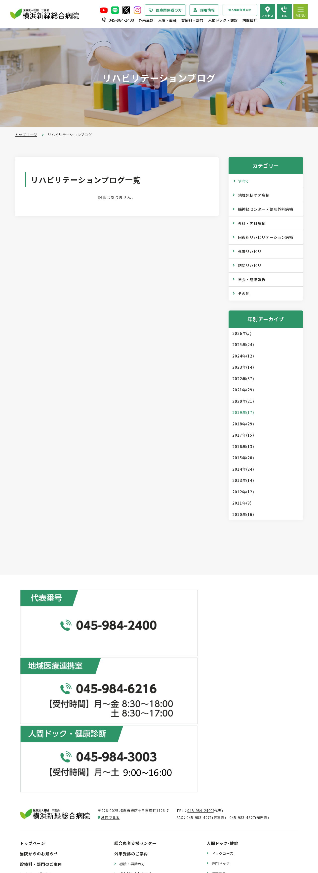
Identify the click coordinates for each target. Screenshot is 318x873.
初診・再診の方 (132, 693)
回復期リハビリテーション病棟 (265, 237)
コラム (217, 755)
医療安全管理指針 (39, 756)
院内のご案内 (223, 788)
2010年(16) (243, 514)
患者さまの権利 (38, 776)
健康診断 (219, 702)
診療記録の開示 (132, 763)
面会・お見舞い (132, 835)
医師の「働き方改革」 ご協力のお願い (151, 772)
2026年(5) (242, 333)
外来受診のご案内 (131, 683)
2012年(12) (243, 491)
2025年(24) (243, 344)
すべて (243, 181)
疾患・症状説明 (38, 703)
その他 (244, 293)
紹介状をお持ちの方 (136, 703)
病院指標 (32, 838)
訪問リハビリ (250, 265)
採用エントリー (225, 830)
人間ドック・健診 (223, 20)
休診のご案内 (130, 723)
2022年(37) (243, 378)
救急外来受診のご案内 (137, 733)
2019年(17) (243, 412)
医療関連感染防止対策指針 (47, 766)
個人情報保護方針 (239, 10)
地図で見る (110, 647)
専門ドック (221, 693)
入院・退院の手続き (136, 795)
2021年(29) (243, 389)
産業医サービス (225, 712)
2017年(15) (243, 435)
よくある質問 (223, 808)
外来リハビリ (250, 251)
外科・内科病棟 (252, 223)
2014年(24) (243, 469)
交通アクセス (223, 798)
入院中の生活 (130, 805)
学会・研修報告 (252, 279)
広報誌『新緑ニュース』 (232, 735)
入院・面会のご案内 (133, 786)
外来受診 (146, 20)
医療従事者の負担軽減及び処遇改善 (54, 796)
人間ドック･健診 (222, 673)
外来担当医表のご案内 (137, 713)
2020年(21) (243, 401)
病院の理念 (34, 746)
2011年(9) (242, 503)
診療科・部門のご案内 (41, 694)
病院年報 (32, 828)
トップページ (26, 134)
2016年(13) (243, 446)
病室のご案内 (130, 815)
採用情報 (207, 9)
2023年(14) (243, 367)
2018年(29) (243, 423)
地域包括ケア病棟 (254, 195)
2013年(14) (243, 480)
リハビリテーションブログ (234, 765)
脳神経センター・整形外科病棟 (265, 209)
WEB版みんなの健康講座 (232, 745)
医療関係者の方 (169, 9)
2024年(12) (243, 356)
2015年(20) (243, 457)
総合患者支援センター (135, 673)
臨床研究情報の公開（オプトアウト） (56, 848)
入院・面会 (167, 20)
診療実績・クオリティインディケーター (58, 819)
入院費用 (126, 825)
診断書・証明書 (132, 753)
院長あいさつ (36, 726)
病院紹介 (249, 20)
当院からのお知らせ (39, 683)
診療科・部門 (192, 20)
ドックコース (223, 683)
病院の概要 (34, 736)
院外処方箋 (128, 743)
